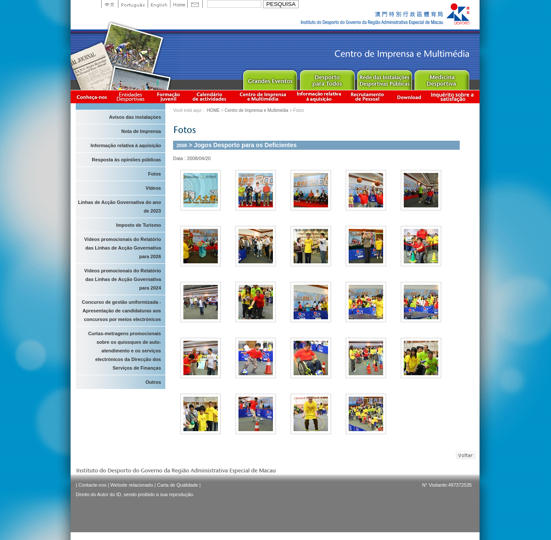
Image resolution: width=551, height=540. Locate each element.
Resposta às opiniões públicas (126, 159)
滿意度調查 (454, 96)
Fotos (154, 173)
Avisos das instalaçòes (135, 117)
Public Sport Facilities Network (384, 78)
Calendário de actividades (209, 96)
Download (409, 96)
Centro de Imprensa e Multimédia (263, 96)
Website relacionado (131, 485)
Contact (195, 4)
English (159, 4)
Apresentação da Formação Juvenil (168, 96)
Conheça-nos (92, 96)
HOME (213, 110)
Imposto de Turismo (138, 225)
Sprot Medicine (441, 78)
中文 (109, 4)
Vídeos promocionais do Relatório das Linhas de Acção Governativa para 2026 (122, 248)
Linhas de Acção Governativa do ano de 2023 (119, 206)
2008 (181, 145)
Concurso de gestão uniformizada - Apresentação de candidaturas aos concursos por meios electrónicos (121, 310)
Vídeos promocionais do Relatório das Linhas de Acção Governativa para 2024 (122, 279)
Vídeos (153, 188)
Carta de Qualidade (177, 485)
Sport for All (327, 78)
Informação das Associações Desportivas (132, 96)
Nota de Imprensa (141, 131)
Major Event (269, 78)
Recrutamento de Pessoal (367, 96)
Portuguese (133, 4)
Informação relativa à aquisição (319, 96)
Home (178, 4)
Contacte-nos (92, 485)
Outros (153, 382)
